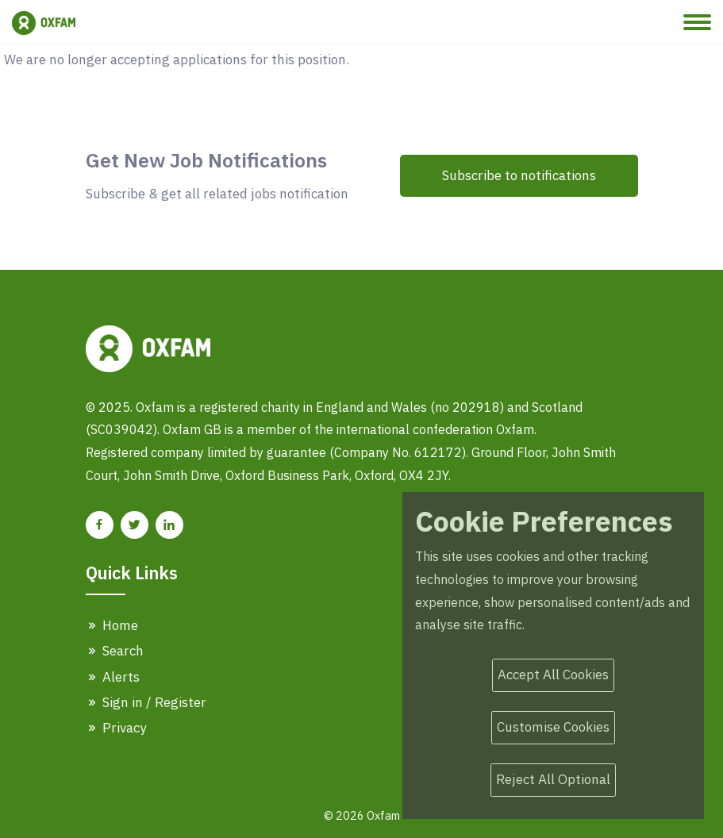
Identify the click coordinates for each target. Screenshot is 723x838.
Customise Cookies (553, 727)
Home (112, 625)
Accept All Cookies (553, 674)
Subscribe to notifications (519, 175)
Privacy (116, 727)
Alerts (113, 677)
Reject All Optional (553, 779)
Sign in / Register (146, 702)
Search (115, 650)
